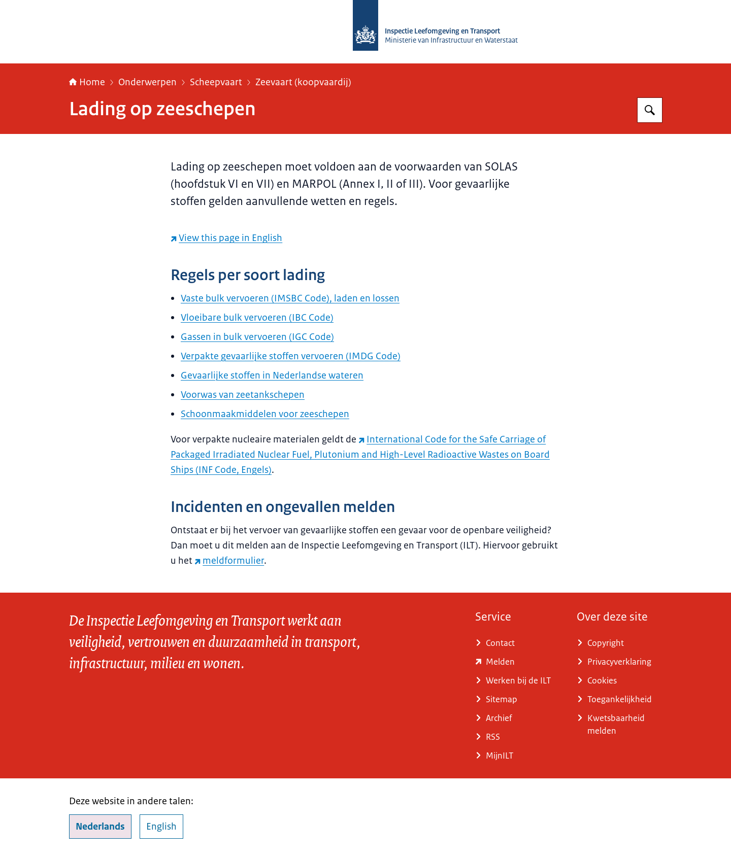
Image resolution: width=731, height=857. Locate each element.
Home (87, 82)
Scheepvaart (216, 82)
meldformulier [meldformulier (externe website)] (229, 561)
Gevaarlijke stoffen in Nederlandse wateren (272, 375)
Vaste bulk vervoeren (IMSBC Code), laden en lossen (290, 298)
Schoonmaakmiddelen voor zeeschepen (265, 414)
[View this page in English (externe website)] (226, 238)
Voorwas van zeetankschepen (243, 395)
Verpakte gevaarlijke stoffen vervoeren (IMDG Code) (291, 356)
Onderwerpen (147, 82)
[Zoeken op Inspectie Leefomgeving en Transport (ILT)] (650, 110)
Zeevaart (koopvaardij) (303, 82)
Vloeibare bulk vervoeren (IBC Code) (257, 318)
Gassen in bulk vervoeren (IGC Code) (257, 337)
